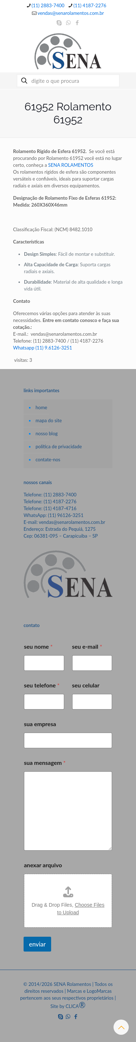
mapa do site (49, 420)
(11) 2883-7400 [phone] (48, 5)
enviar (37, 944)
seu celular (86, 685)
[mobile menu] (126, 43)
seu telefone (41, 685)
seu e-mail (87, 646)
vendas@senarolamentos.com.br (72, 522)
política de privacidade (59, 446)
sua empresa (40, 723)
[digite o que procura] (68, 80)
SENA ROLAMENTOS (70, 165)
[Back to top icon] (121, 1027)
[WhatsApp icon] (68, 22)
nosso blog (47, 433)
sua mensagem (45, 762)
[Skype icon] (59, 22)
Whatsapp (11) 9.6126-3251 (42, 348)
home (41, 407)
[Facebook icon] (77, 22)
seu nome (38, 646)
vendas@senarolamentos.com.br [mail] (70, 13)
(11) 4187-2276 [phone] (90, 5)
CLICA (76, 1006)
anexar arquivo (43, 864)
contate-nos (48, 459)
